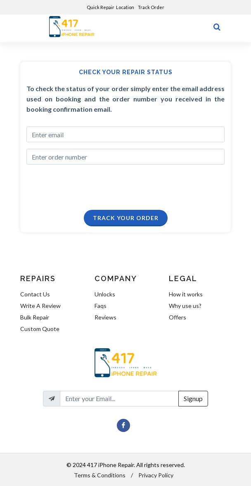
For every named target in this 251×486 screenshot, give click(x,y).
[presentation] (84, 187)
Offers (177, 317)
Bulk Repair (34, 317)
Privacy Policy (155, 475)
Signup (193, 398)
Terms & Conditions (100, 475)
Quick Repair (100, 7)
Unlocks (105, 294)
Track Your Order (126, 217)
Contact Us (35, 294)
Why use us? (185, 305)
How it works (186, 294)
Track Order (151, 7)
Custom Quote (39, 328)
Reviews (105, 317)
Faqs (101, 305)
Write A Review (40, 305)
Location (125, 7)
